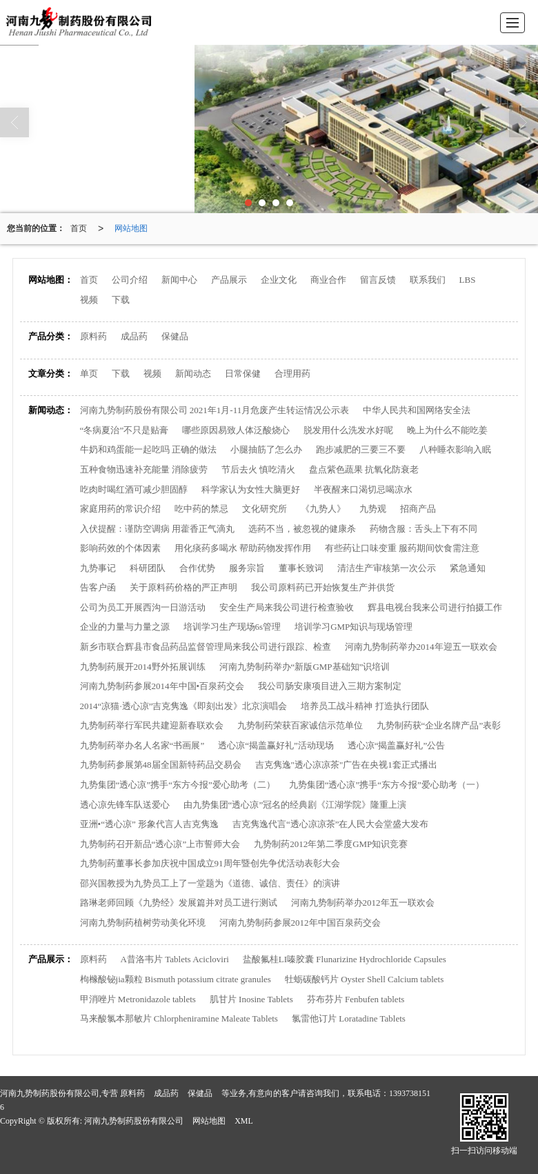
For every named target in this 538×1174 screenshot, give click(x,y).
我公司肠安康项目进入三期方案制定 (329, 686)
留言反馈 (378, 280)
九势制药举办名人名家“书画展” (142, 745)
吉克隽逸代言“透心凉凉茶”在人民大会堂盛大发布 (330, 824)
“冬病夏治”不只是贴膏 (124, 430)
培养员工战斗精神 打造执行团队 (364, 706)
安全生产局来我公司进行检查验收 (286, 607)
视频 (89, 300)
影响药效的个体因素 (120, 548)
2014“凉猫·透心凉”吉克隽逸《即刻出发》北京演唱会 (184, 706)
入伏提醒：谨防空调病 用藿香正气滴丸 (157, 529)
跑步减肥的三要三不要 (361, 449)
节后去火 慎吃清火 (258, 469)
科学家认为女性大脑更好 (250, 489)
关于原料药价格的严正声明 (183, 587)
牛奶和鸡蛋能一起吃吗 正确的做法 (148, 449)
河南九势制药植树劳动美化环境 (143, 922)
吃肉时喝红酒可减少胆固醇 (134, 489)
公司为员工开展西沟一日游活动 (143, 607)
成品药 (134, 336)
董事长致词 (301, 568)
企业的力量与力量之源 (125, 626)
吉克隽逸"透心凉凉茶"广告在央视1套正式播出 (346, 764)
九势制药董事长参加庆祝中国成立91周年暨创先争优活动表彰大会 (210, 863)
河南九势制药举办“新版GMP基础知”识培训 (304, 666)
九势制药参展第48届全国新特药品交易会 (160, 764)
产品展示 (229, 280)
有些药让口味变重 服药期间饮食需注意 (402, 548)
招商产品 (418, 509)
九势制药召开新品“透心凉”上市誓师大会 (160, 844)
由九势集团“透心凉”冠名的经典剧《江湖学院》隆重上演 (295, 804)
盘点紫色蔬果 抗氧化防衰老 (364, 469)
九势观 (372, 509)
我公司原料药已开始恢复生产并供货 (323, 587)
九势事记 (98, 568)
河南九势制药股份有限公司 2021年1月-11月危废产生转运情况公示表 (215, 410)
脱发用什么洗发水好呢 (348, 430)
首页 (78, 228)
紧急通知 (468, 568)
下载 (121, 300)
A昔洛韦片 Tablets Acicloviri (175, 959)
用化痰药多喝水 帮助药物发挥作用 (243, 548)
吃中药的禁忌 (201, 509)
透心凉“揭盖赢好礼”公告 (397, 745)
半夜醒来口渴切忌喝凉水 (363, 489)
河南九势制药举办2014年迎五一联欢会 (421, 646)
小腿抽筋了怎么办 (266, 449)
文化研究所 (264, 509)
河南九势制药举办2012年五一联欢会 (363, 902)
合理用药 (292, 373)
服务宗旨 (247, 568)
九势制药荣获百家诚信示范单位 (300, 725)
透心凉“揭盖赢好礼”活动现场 (276, 745)
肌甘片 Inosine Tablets (251, 999)
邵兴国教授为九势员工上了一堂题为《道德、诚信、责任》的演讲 (210, 883)
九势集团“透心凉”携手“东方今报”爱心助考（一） (386, 784)
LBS (467, 280)
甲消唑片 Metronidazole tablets (138, 999)
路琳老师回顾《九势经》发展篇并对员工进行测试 (178, 902)
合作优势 (197, 568)
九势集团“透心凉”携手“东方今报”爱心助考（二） (177, 784)
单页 (89, 373)
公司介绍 (130, 280)
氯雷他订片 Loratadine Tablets (349, 1018)
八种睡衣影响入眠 (455, 449)
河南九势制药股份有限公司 (133, 1121)
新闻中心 (179, 280)
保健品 (174, 336)
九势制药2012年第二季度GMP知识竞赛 (331, 844)
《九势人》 (323, 509)
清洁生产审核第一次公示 (386, 568)
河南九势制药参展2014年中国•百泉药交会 (162, 686)
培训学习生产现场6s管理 (232, 626)
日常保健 (243, 373)
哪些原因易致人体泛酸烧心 (236, 430)
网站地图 (131, 228)
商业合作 (328, 280)
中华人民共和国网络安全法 (416, 410)
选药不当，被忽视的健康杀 (302, 529)
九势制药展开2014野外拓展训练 (143, 666)
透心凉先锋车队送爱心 (125, 804)
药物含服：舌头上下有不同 (423, 529)
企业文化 (279, 280)
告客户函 (98, 587)
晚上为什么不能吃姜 (447, 430)
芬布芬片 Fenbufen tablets (356, 999)
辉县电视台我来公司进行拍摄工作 (435, 607)
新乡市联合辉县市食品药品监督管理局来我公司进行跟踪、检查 (205, 646)
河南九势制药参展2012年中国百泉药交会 (300, 922)
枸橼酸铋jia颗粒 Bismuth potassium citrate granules (175, 979)
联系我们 (428, 280)
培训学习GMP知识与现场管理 (353, 626)
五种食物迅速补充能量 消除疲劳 (144, 469)
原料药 (93, 336)
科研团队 (148, 568)
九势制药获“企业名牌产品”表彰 (439, 725)
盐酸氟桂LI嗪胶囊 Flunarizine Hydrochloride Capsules (344, 959)
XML (244, 1121)
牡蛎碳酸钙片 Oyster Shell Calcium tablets (364, 979)
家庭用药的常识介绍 (120, 509)
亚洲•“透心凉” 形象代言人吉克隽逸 (149, 824)
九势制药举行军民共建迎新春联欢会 (151, 725)
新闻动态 (193, 373)
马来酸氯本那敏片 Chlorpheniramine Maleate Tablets (179, 1018)
